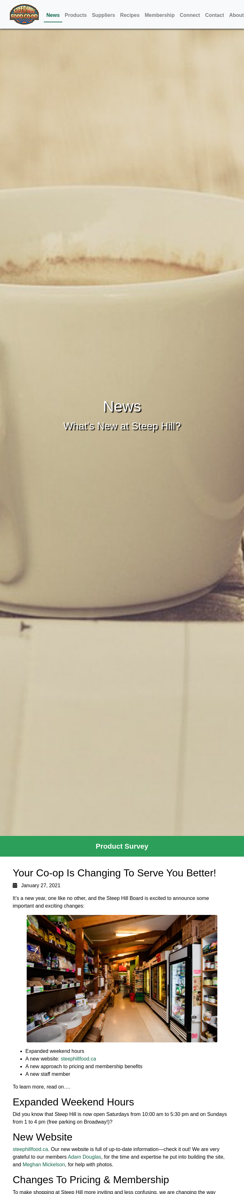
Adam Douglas (84, 1157)
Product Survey (122, 846)
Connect (190, 15)
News (53, 15)
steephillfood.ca (78, 1058)
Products (76, 15)
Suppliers (103, 15)
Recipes (129, 15)
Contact (214, 15)
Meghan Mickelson (44, 1164)
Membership (159, 15)
